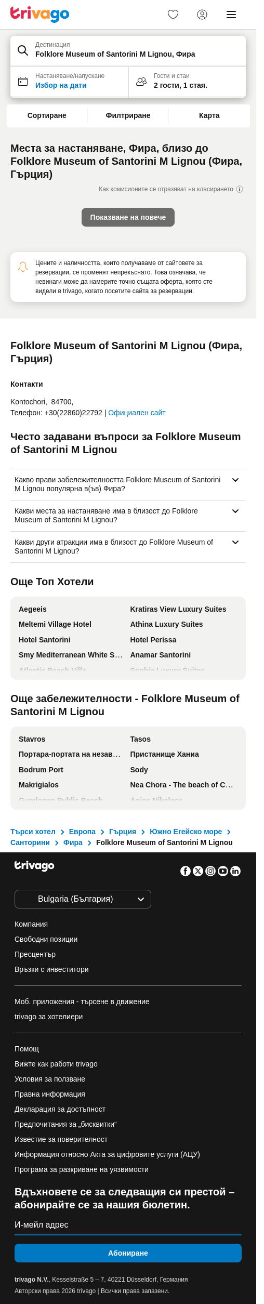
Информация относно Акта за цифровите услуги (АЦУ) (107, 1154)
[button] (128, 51)
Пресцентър (35, 954)
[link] (173, 14)
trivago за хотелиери (49, 1016)
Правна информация (50, 1094)
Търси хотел (33, 831)
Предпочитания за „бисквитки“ (67, 1124)
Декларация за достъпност (60, 1109)
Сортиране (47, 115)
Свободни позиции (46, 939)
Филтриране (127, 115)
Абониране (128, 1253)
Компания (31, 924)
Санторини (30, 842)
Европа (82, 831)
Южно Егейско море (186, 831)
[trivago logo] (40, 14)
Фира (73, 842)
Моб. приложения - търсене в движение (82, 1001)
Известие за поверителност (61, 1139)
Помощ (27, 1049)
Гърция (122, 831)
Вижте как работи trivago (56, 1064)
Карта (209, 115)
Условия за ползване (50, 1079)
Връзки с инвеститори (52, 969)
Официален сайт (136, 413)
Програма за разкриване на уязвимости (82, 1169)
